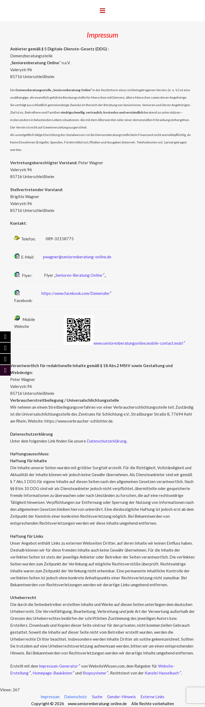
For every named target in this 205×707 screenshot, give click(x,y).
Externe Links (152, 696)
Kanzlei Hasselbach (163, 672)
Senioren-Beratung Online (80, 275)
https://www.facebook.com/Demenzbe (76, 293)
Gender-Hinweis (122, 696)
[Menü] (102, 10)
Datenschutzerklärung (107, 441)
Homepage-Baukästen (53, 672)
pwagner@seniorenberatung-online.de (77, 256)
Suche (96, 696)
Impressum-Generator (59, 666)
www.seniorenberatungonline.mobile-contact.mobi (139, 343)
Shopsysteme (95, 672)
